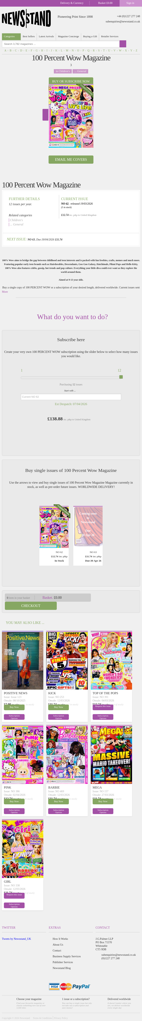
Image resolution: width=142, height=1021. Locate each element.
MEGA (97, 779)
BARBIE (54, 779)
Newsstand (25, 1010)
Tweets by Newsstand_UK (16, 930)
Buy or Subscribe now (71, 81)
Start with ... (70, 390)
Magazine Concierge (68, 36)
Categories (9, 36)
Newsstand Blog (62, 959)
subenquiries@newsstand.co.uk (123, 21)
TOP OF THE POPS (105, 685)
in (63, 71)
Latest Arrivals (46, 36)
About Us (58, 936)
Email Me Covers (71, 160)
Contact (57, 942)
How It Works (60, 930)
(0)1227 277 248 (110, 950)
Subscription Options (12, 708)
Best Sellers (29, 36)
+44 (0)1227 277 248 (128, 16)
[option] (71, 116)
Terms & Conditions (42, 1010)
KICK (52, 685)
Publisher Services (63, 954)
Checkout (117, 598)
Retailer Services (109, 36)
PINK (7, 779)
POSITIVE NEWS (15, 685)
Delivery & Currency (71, 3)
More (5, 291)
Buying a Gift (90, 36)
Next (45, 115)
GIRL (7, 873)
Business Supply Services (67, 948)
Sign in (130, 3)
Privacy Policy (61, 1010)
